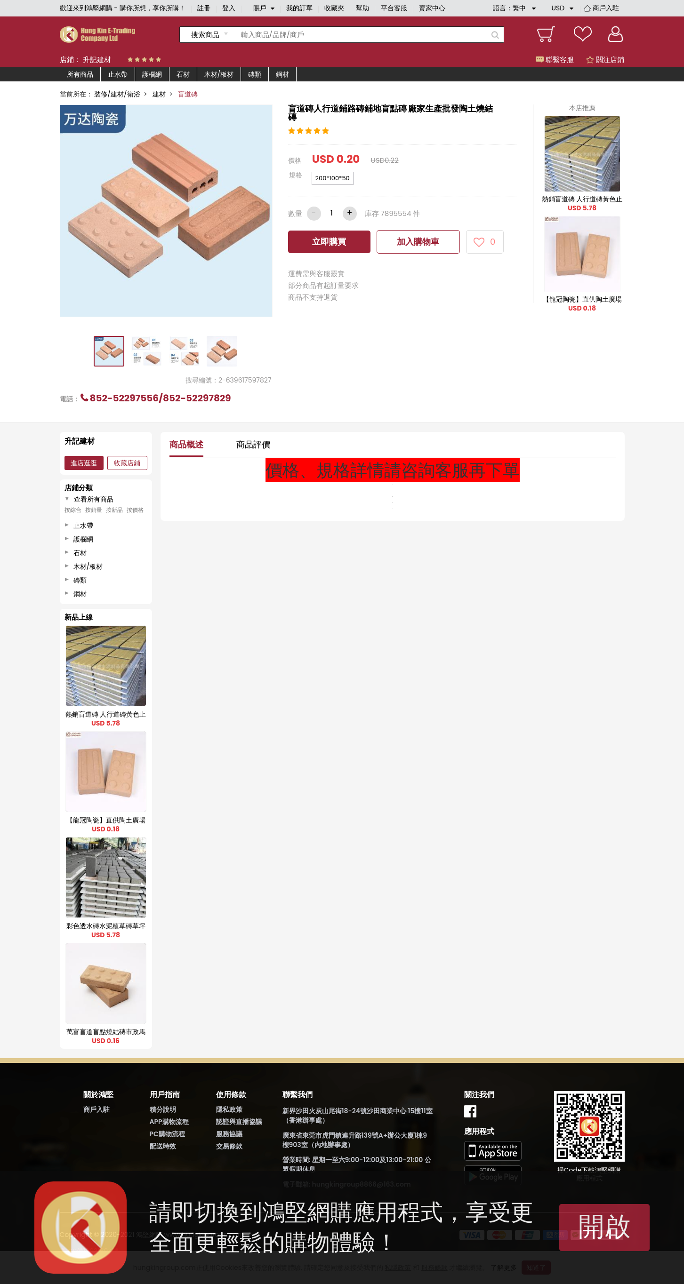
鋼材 (282, 74)
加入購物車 (418, 241)
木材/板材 (219, 74)
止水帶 (118, 74)
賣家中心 (432, 8)
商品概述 (186, 444)
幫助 (362, 8)
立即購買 (329, 241)
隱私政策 (229, 1109)
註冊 (203, 8)
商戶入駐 (606, 8)
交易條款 (229, 1146)
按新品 (114, 510)
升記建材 (97, 59)
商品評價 (253, 444)
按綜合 (72, 510)
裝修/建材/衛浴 (117, 94)
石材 (183, 74)
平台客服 (394, 8)
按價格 (135, 510)
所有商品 (80, 74)
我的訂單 (299, 8)
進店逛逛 (84, 463)
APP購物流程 (169, 1121)
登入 (228, 8)
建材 (159, 94)
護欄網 (152, 74)
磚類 (254, 74)
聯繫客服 (555, 59)
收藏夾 (334, 8)
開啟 (604, 1226)
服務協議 (229, 1134)
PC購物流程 (167, 1134)
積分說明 (163, 1109)
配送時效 (163, 1146)
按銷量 (93, 510)
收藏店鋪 (127, 463)
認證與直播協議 (239, 1121)
